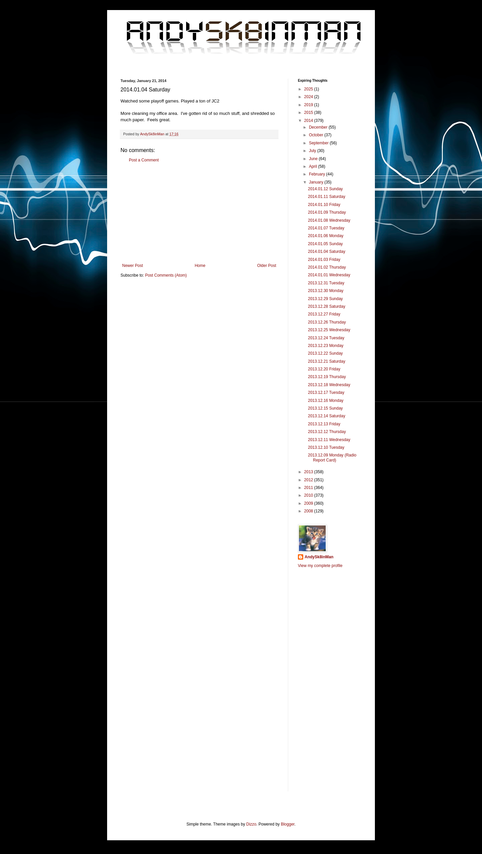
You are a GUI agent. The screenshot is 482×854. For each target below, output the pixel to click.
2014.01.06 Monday (325, 235)
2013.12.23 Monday (325, 345)
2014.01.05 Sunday (325, 243)
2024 (309, 96)
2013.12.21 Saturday (326, 361)
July (313, 150)
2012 (309, 480)
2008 (309, 511)
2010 (309, 495)
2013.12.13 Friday (324, 424)
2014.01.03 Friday (324, 259)
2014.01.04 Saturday (326, 251)
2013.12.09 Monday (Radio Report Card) (332, 457)
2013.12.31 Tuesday (326, 283)
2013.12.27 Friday (324, 314)
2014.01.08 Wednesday (329, 220)
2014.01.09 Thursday (327, 212)
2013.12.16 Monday (325, 400)
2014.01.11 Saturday (326, 196)
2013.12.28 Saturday (326, 306)
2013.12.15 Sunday (325, 408)
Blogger (288, 824)
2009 (309, 503)
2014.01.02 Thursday (327, 267)
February (317, 174)
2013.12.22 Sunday (325, 353)
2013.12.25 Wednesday (329, 330)
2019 (309, 104)
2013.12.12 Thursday (327, 431)
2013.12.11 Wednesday (329, 439)
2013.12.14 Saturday (326, 416)
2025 (309, 89)
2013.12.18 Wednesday (329, 384)
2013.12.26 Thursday (327, 322)
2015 (309, 112)
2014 (309, 120)
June (314, 158)
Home (200, 265)
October (316, 135)
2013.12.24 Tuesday (326, 338)
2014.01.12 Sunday (325, 189)
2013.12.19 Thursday (327, 376)
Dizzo (251, 824)
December (319, 127)
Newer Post (132, 265)
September (319, 143)
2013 (309, 472)
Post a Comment (144, 160)
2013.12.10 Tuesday (326, 447)
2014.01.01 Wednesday (329, 275)
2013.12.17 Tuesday (326, 392)
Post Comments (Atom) (166, 275)
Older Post (266, 265)
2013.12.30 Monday (325, 290)
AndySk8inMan (319, 557)
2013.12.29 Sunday (325, 298)
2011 (309, 487)
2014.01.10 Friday (324, 204)
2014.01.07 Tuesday (326, 228)
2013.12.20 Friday (324, 369)
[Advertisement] (199, 213)
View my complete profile (320, 565)
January (316, 182)
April (313, 166)
